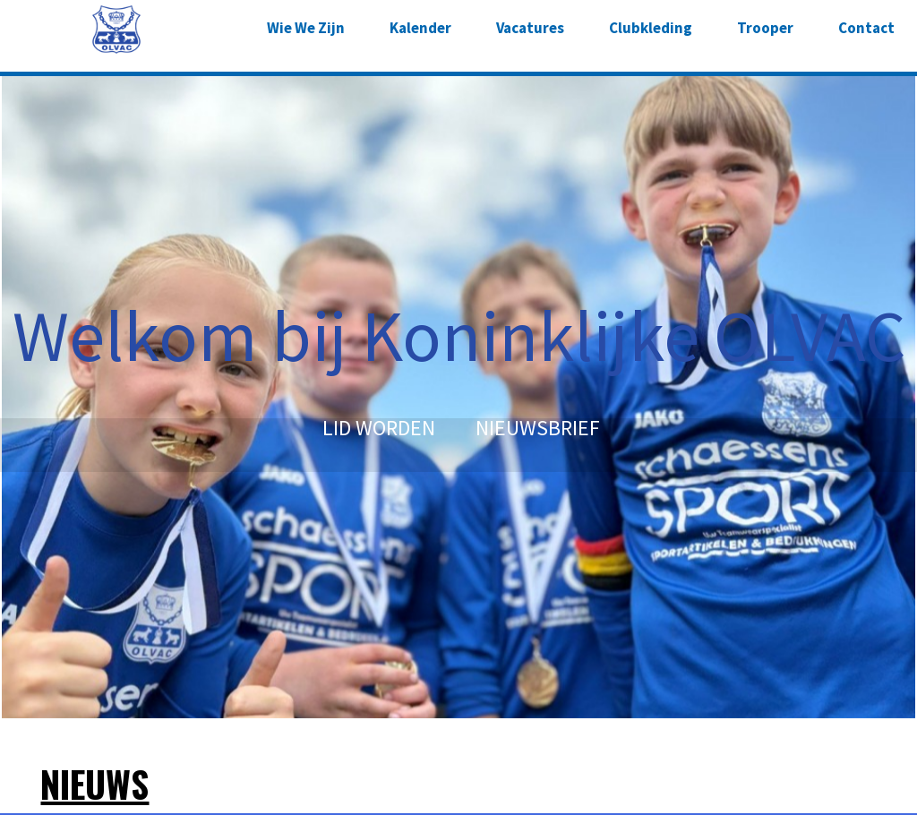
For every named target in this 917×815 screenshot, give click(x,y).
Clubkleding (650, 28)
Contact (866, 28)
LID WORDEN (378, 428)
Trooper (765, 28)
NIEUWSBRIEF (538, 428)
